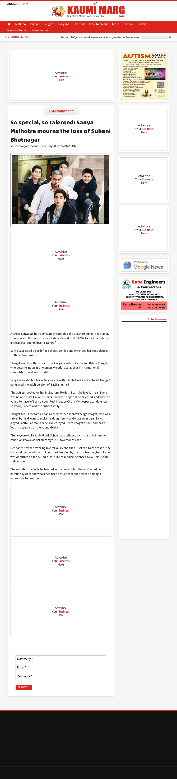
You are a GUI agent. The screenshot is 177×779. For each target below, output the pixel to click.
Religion (49, 24)
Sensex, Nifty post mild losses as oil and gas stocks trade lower (103, 37)
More (115, 24)
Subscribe (138, 4)
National (20, 24)
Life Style (79, 24)
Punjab (34, 24)
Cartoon (128, 24)
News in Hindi (41, 30)
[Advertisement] (61, 76)
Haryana (63, 24)
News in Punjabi (17, 30)
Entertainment (98, 24)
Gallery (142, 24)
